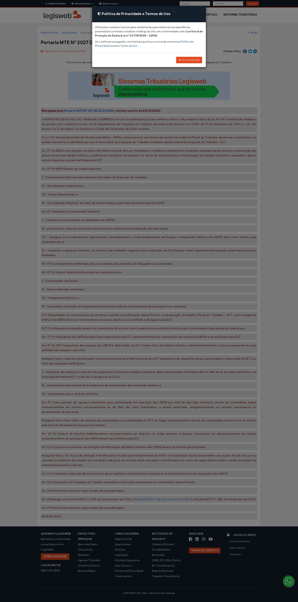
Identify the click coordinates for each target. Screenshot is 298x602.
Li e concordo (189, 60)
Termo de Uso (129, 45)
